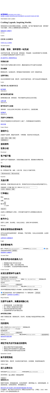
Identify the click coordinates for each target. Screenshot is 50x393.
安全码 (25, 284)
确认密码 (31, 286)
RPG (6, 138)
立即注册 (3, 101)
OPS (38, 16)
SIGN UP (33, 16)
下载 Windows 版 (5, 173)
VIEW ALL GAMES (6, 42)
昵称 (30, 279)
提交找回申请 (45, 334)
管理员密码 (33, 371)
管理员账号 (11, 371)
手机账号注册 (4, 277)
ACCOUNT (27, 16)
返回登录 (3, 336)
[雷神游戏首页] (10, 14)
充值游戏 (4, 187)
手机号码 (11, 279)
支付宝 (3, 189)
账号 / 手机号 (12, 248)
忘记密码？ (16, 294)
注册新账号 (9, 238)
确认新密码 (30, 334)
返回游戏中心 (4, 140)
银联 (13, 189)
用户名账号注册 (13, 277)
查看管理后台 (13, 58)
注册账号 (9, 31)
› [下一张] (3, 32)
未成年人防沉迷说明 (15, 388)
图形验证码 (25, 280)
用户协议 (29, 388)
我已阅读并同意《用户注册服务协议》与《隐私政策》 (18, 292)
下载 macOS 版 (15, 173)
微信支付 (8, 189)
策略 (10, 138)
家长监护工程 (5, 388)
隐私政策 (24, 388)
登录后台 (3, 378)
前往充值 (3, 124)
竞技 (14, 138)
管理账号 (3, 112)
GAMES (7, 16)
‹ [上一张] (1, 32)
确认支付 (3, 208)
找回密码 (3, 252)
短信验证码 (25, 332)
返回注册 (9, 336)
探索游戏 (3, 31)
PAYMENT (21, 16)
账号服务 (3, 89)
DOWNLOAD (14, 16)
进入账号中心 (5, 58)
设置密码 (11, 286)
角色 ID (27, 187)
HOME (3, 16)
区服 (13, 187)
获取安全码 (19, 284)
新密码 (10, 334)
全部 (2, 138)
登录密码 (33, 248)
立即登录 (3, 238)
